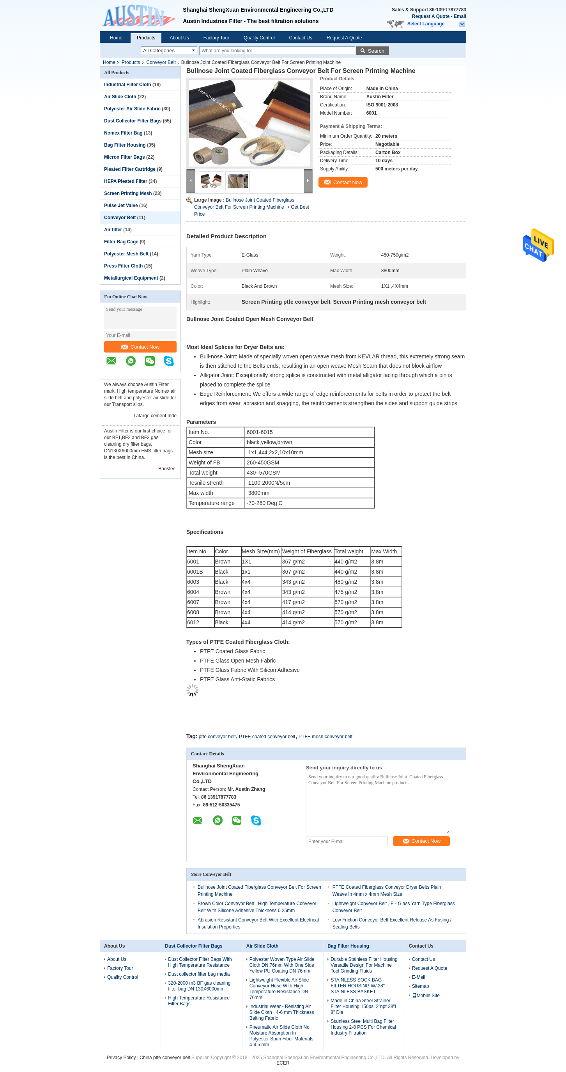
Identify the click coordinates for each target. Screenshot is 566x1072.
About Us (179, 38)
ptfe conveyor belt (217, 736)
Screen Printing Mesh (128, 193)
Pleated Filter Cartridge (130, 169)
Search (376, 51)
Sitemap (420, 986)
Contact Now (140, 347)
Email (460, 16)
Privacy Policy (121, 1057)
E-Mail (418, 977)
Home (116, 38)
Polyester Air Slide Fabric (132, 109)
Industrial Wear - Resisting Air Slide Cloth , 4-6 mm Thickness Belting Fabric (281, 1012)
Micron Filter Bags (124, 157)
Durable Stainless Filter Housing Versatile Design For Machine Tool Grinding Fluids (364, 965)
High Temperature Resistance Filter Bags (199, 1000)
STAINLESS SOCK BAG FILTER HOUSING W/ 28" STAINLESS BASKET (358, 985)
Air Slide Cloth (120, 96)
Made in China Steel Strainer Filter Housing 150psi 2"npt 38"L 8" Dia (364, 1006)
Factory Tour (216, 38)
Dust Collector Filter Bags (132, 121)
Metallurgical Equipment (131, 278)
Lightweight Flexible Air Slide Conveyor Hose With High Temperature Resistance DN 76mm (279, 988)
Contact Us (300, 38)
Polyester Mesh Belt (126, 254)
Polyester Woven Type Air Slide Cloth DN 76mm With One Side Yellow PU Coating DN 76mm (282, 965)
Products (146, 38)
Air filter (113, 229)
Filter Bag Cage (121, 242)
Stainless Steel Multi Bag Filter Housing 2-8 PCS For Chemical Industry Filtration (363, 1027)
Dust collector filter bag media (199, 974)
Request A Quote (430, 16)
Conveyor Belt (160, 62)
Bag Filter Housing (125, 145)
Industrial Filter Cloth (127, 84)
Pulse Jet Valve (121, 205)
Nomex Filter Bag (123, 133)
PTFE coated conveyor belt (267, 736)
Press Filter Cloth (123, 266)
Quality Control (259, 38)
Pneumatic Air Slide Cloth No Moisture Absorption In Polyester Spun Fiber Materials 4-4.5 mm (281, 1035)
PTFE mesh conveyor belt (325, 736)
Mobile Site (426, 995)
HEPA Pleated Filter (125, 181)
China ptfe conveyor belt (165, 1057)
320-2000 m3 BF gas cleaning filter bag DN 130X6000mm (199, 986)
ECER (282, 1063)
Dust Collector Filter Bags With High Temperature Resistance (200, 962)
